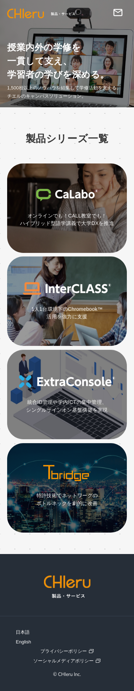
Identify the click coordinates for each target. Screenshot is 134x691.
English (23, 642)
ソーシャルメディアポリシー (63, 660)
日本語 (23, 632)
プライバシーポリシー (63, 651)
